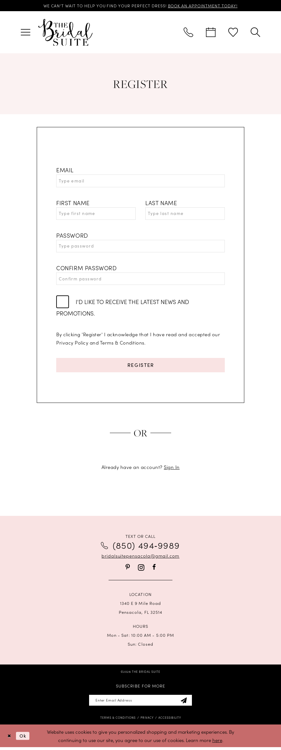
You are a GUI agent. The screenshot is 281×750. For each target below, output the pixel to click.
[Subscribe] (185, 702)
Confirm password (86, 269)
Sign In (172, 469)
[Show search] (255, 32)
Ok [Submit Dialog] (23, 738)
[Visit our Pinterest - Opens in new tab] (127, 569)
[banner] (65, 32)
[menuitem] (25, 32)
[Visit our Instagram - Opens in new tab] (141, 569)
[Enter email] (140, 702)
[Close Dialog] (9, 738)
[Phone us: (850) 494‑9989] (188, 32)
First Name (73, 203)
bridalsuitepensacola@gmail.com (140, 558)
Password (72, 236)
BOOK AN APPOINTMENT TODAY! (204, 6)
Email (65, 170)
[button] (25, 32)
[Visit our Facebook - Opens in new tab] (154, 569)
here (217, 742)
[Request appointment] (211, 32)
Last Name (161, 203)
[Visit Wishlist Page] (233, 32)
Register (141, 367)
